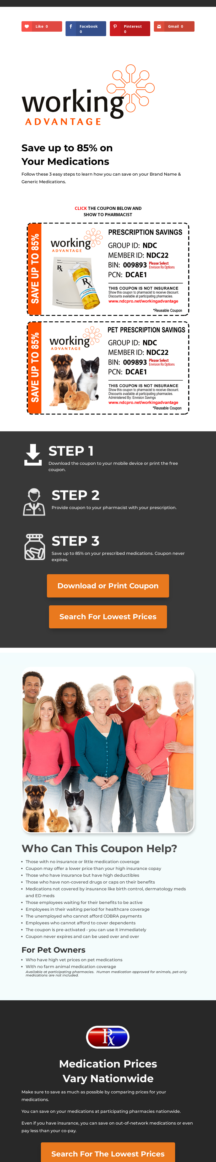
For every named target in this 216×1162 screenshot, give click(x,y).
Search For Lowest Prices (108, 616)
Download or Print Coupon (108, 585)
